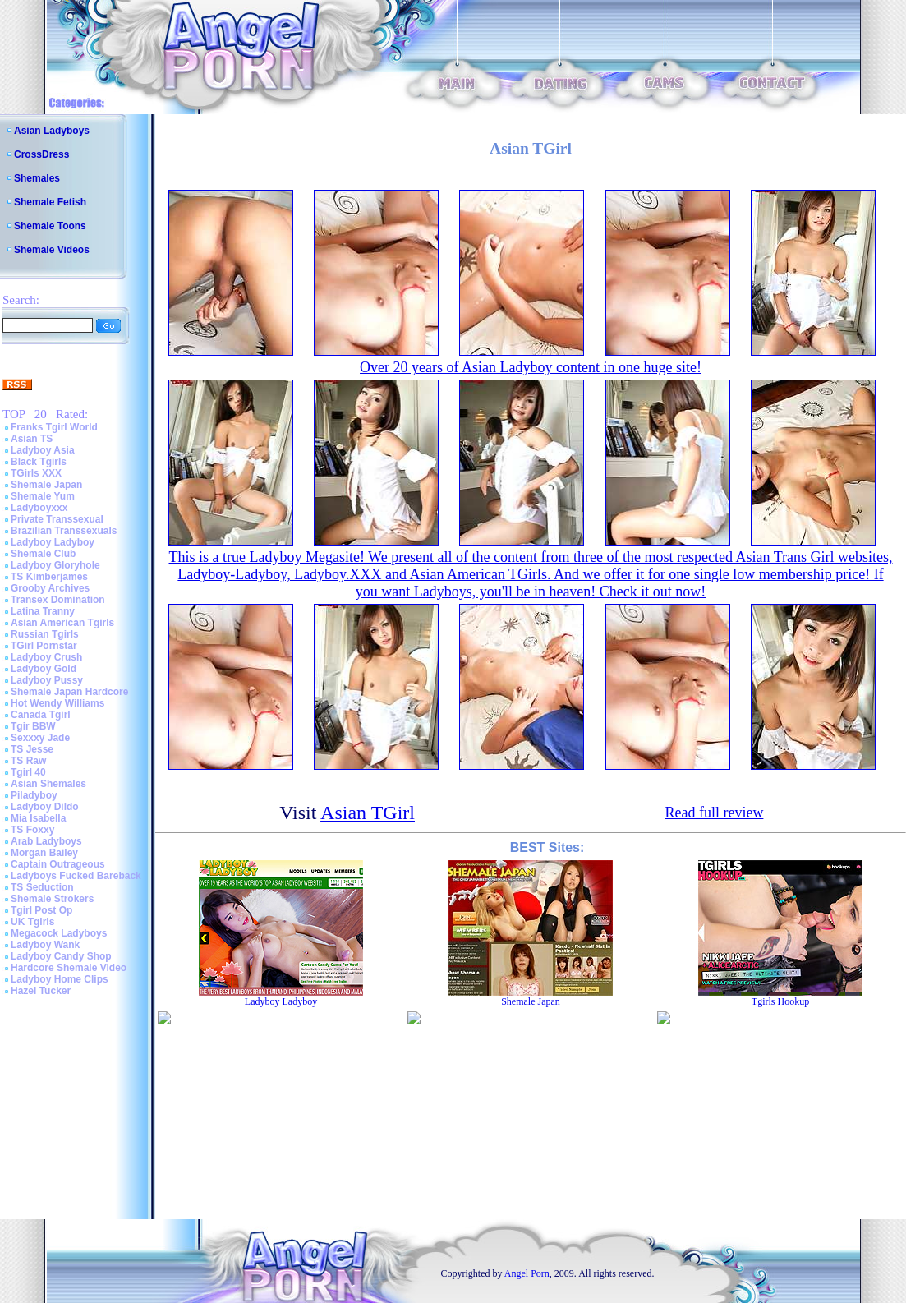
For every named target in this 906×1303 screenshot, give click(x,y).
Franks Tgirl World (54, 427)
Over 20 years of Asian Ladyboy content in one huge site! (530, 367)
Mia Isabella (38, 818)
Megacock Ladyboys (59, 933)
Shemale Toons (50, 226)
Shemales (37, 178)
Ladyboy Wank (45, 945)
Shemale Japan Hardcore (69, 692)
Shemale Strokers (52, 899)
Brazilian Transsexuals (64, 530)
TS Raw (28, 761)
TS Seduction (42, 887)
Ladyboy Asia (43, 450)
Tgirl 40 (28, 772)
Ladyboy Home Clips (59, 979)
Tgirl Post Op (41, 910)
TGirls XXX (36, 473)
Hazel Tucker (41, 991)
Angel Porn (527, 1273)
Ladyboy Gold (43, 669)
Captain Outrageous (58, 864)
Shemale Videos (52, 250)
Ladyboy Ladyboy (52, 542)
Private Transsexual (57, 519)
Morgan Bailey (44, 853)
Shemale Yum (43, 496)
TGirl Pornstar (44, 646)
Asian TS (32, 438)
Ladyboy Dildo (45, 807)
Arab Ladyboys (46, 841)
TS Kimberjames (49, 576)
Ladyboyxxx (39, 507)
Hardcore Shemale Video (68, 968)
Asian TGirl (367, 812)
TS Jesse (32, 749)
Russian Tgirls (45, 634)
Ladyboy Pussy (47, 680)
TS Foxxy (32, 830)
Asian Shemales (48, 784)
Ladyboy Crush (46, 657)
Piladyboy (34, 795)
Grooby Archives (50, 588)
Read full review (714, 812)
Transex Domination (58, 599)
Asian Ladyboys (52, 130)
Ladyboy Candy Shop (61, 956)
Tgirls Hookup (780, 1001)
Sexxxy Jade (40, 738)
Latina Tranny (43, 611)
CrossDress (41, 154)
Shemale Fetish (50, 202)
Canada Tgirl (41, 715)
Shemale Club (43, 553)
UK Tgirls (32, 922)
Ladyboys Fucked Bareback (76, 876)
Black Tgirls (39, 461)
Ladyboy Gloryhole (55, 565)
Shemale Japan (46, 484)
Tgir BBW (33, 726)
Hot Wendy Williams (57, 703)
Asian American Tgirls (62, 622)
